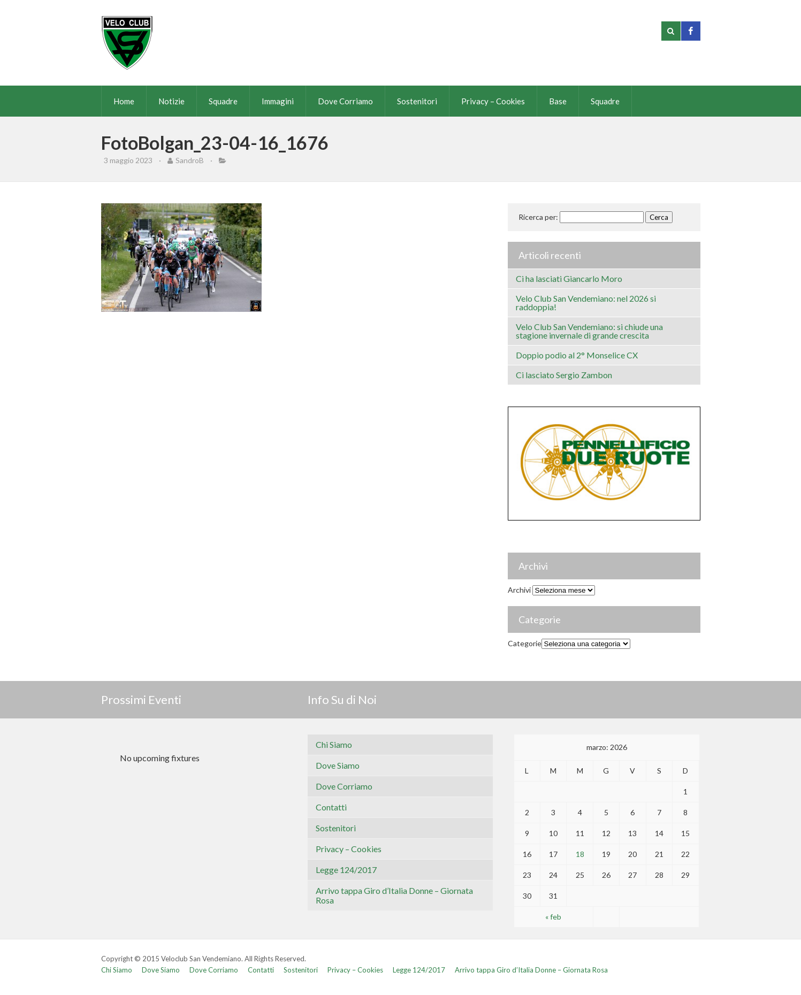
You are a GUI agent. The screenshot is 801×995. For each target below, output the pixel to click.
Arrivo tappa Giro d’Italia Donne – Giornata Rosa (394, 895)
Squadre (223, 101)
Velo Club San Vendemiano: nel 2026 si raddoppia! (586, 302)
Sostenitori (417, 101)
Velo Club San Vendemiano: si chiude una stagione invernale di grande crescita (589, 331)
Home (123, 101)
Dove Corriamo (345, 101)
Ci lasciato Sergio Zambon (564, 375)
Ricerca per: (538, 216)
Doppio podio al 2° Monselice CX (577, 355)
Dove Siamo (338, 765)
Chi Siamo (334, 744)
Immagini (278, 101)
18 (580, 854)
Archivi (519, 589)
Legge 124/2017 (346, 869)
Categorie (524, 643)
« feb (553, 916)
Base (558, 101)
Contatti (331, 807)
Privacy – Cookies (493, 101)
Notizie (171, 101)
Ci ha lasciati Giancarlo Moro (569, 278)
